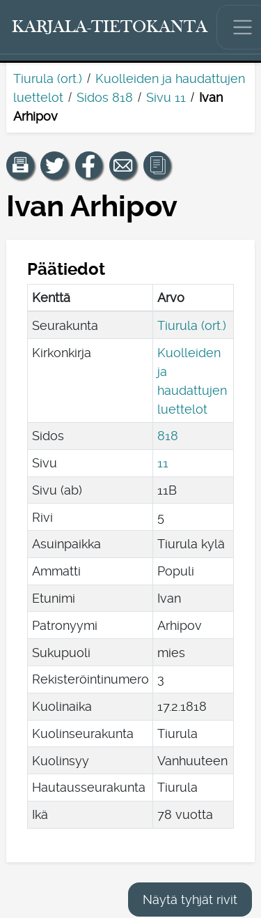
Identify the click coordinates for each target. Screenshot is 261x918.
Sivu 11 (166, 97)
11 (162, 463)
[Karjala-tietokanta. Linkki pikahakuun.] (109, 27)
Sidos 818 (105, 97)
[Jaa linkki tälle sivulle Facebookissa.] (89, 165)
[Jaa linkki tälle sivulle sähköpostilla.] (123, 165)
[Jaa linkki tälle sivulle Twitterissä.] (54, 165)
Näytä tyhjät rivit (190, 899)
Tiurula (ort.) (47, 78)
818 (167, 435)
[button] (20, 165)
